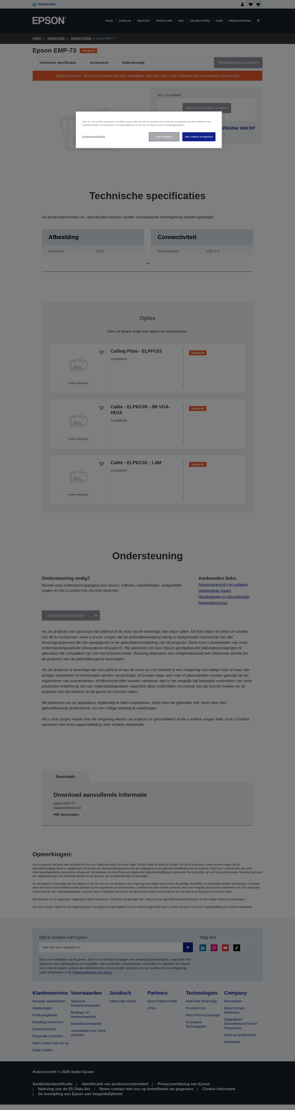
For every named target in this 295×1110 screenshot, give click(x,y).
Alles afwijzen (164, 136)
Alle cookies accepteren (199, 136)
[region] (148, 130)
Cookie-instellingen (93, 136)
